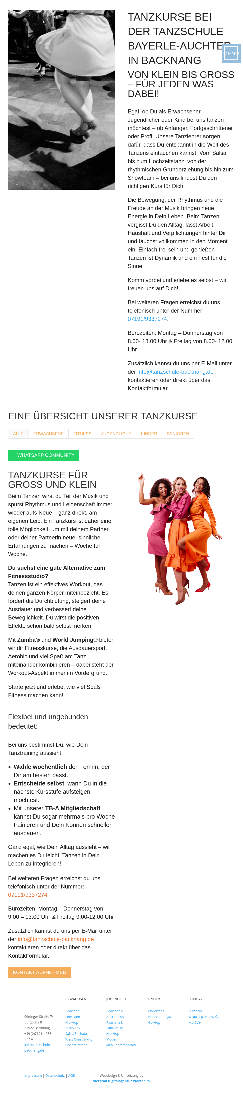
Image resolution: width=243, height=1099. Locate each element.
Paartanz (72, 1016)
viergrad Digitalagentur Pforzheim (121, 1086)
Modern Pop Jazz (160, 1022)
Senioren (178, 433)
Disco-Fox (72, 1033)
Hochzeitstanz (76, 1050)
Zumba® (195, 1016)
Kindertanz (155, 1016)
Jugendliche (116, 433)
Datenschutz (55, 1080)
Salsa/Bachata (76, 1039)
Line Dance (73, 1022)
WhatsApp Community (52, 456)
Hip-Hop (71, 1027)
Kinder (149, 433)
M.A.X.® (194, 1027)
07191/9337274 (147, 319)
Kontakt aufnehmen (47, 976)
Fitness (82, 433)
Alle (18, 433)
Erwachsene (48, 433)
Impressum (33, 1080)
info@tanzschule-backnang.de (175, 371)
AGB (71, 1080)
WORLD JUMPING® (203, 1022)
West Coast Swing (79, 1044)
